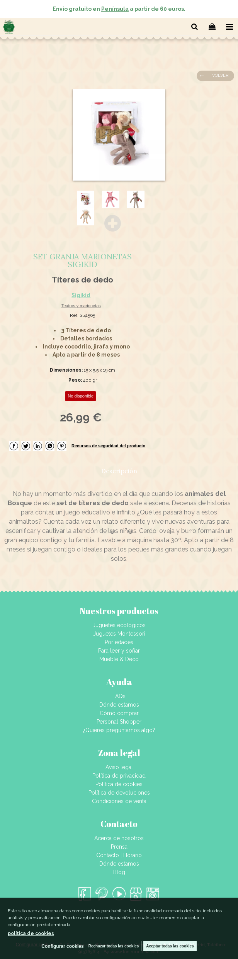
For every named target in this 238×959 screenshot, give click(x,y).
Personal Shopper (119, 722)
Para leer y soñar (119, 651)
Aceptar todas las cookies (170, 946)
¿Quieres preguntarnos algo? (119, 730)
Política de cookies (119, 784)
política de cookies (31, 933)
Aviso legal (119, 767)
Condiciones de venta (119, 801)
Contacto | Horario (119, 855)
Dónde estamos (119, 705)
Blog (119, 872)
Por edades (119, 642)
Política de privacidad (119, 776)
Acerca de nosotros (119, 838)
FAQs (119, 696)
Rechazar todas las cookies (113, 946)
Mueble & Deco (119, 659)
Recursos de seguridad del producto (108, 445)
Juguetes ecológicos (119, 625)
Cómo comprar (119, 713)
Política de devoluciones (119, 793)
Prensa (119, 847)
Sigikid (80, 295)
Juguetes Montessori (119, 634)
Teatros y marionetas (81, 305)
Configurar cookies (62, 946)
